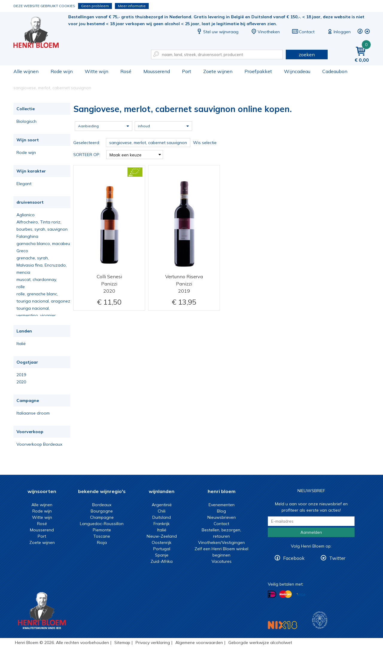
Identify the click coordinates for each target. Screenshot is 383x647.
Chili (161, 511)
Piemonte (102, 530)
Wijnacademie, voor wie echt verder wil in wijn (319, 620)
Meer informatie (132, 6)
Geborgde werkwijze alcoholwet (260, 642)
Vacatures (222, 561)
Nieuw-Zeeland (162, 536)
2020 (21, 382)
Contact (303, 31)
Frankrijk (161, 523)
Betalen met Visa (300, 595)
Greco (22, 250)
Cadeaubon (334, 71)
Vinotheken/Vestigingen (221, 542)
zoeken (307, 55)
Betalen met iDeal (272, 594)
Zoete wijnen (217, 71)
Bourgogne (102, 511)
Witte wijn (96, 71)
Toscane (101, 536)
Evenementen (222, 504)
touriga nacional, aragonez (43, 301)
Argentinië (162, 504)
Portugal (161, 548)
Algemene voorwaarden (199, 642)
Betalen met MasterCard (285, 594)
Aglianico (25, 214)
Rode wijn (62, 71)
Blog (221, 511)
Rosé (125, 71)
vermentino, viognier (36, 315)
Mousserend (156, 71)
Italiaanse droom (33, 413)
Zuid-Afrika (162, 561)
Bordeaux (101, 504)
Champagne (102, 517)
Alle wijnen (26, 71)
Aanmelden (311, 532)
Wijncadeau (297, 71)
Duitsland (161, 517)
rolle (20, 286)
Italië (21, 343)
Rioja (102, 542)
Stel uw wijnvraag (217, 31)
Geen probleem (95, 6)
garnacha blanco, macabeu (43, 243)
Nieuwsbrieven (221, 517)
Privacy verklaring (153, 642)
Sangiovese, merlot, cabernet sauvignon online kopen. (40, 33)
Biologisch (26, 121)
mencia (23, 272)
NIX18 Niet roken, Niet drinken (282, 625)
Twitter (337, 558)
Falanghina (27, 236)
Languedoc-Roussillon (102, 523)
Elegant (23, 183)
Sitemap (122, 642)
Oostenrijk (161, 542)
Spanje (161, 555)
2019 (21, 374)
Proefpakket (258, 71)
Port (186, 71)
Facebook (294, 558)
